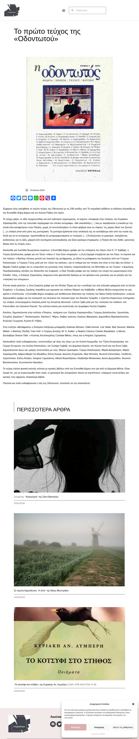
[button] (133, 704)
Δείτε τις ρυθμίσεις (123, 727)
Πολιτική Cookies (98, 734)
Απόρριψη (99, 727)
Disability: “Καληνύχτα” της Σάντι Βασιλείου (36, 496)
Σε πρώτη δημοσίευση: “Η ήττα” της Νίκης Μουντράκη (41, 590)
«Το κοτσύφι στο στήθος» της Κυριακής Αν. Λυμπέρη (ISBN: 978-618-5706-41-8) (55, 684)
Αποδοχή (75, 727)
